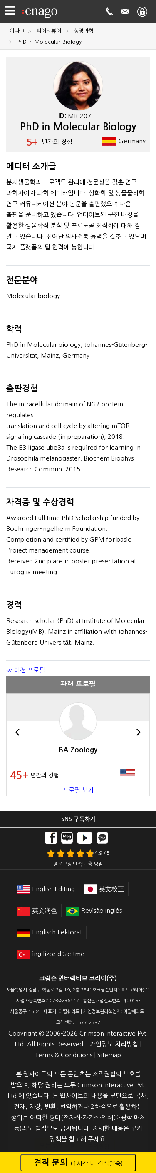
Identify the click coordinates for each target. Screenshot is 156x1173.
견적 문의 (78, 1162)
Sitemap (109, 1055)
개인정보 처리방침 (114, 1044)
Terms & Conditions (63, 1055)
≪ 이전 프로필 (25, 670)
